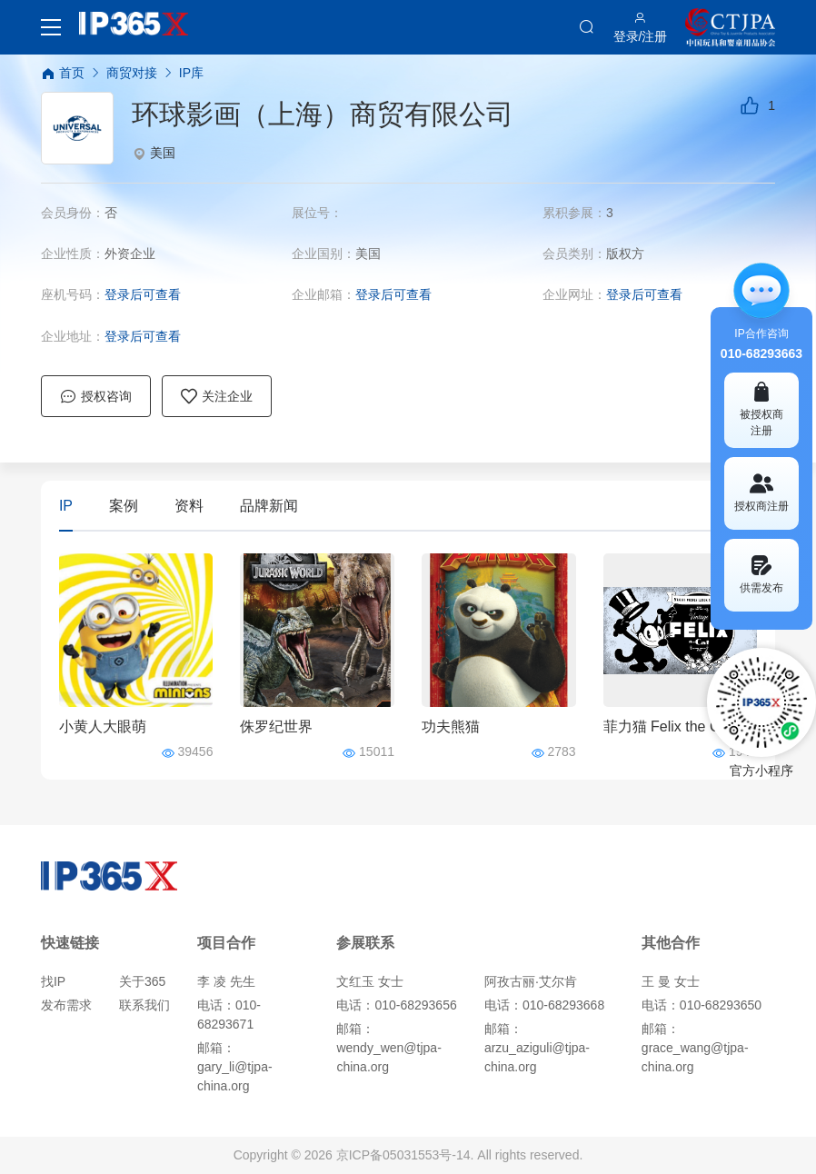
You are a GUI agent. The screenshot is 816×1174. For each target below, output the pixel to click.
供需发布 (761, 574)
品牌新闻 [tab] (269, 505)
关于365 (142, 981)
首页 (63, 73)
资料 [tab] (189, 505)
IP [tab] (66, 505)
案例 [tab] (123, 505)
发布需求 (66, 1005)
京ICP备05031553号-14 (403, 1155)
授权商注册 (761, 492)
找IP (53, 981)
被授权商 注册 (761, 409)
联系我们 (144, 1005)
